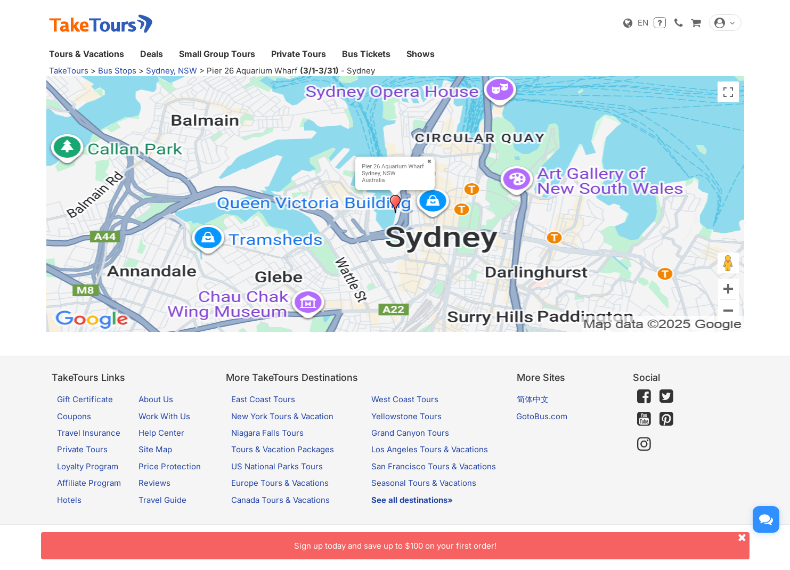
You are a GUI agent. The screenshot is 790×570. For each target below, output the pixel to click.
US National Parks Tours (277, 466)
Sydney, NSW (171, 71)
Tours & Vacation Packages (282, 449)
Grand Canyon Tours (410, 433)
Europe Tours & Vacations (280, 483)
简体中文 (533, 399)
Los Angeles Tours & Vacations (429, 449)
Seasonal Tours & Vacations (423, 483)
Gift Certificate (85, 399)
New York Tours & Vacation (282, 416)
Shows (420, 53)
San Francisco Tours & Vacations (433, 466)
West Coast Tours (404, 399)
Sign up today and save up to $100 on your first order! (522, 541)
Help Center (161, 433)
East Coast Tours (263, 399)
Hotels (69, 500)
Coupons (74, 416)
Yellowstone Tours (406, 416)
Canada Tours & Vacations (280, 500)
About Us (156, 399)
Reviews (154, 483)
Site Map (155, 449)
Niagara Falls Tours (267, 433)
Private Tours (298, 53)
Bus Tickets (366, 53)
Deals (151, 53)
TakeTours (68, 71)
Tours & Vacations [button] (86, 53)
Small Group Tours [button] (217, 53)
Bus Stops (117, 71)
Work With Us (164, 416)
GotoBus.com (541, 416)
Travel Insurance (88, 433)
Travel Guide (162, 500)
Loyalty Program (87, 466)
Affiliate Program (89, 483)
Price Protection (170, 466)
